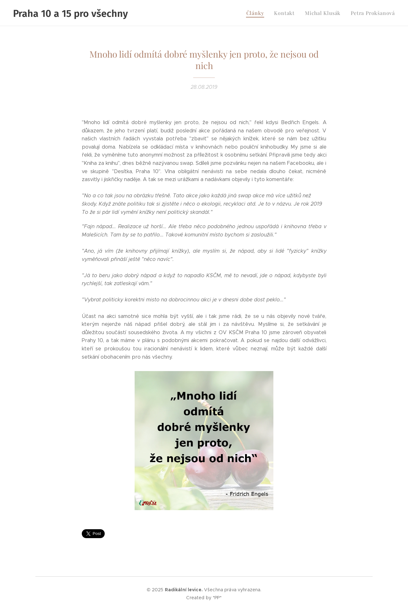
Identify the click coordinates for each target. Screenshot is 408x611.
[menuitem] (263, 13)
